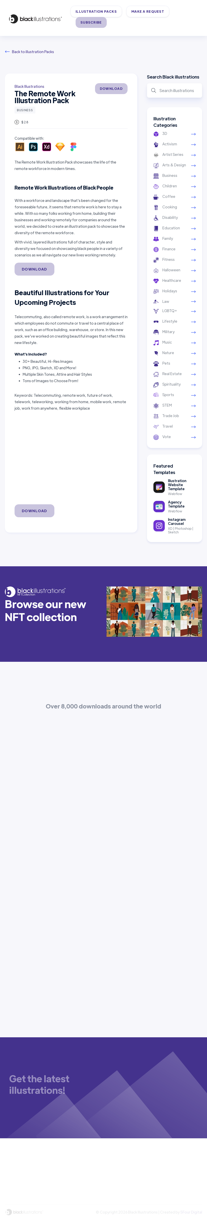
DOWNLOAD (111, 88)
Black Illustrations (29, 86)
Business (25, 110)
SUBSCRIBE (91, 22)
